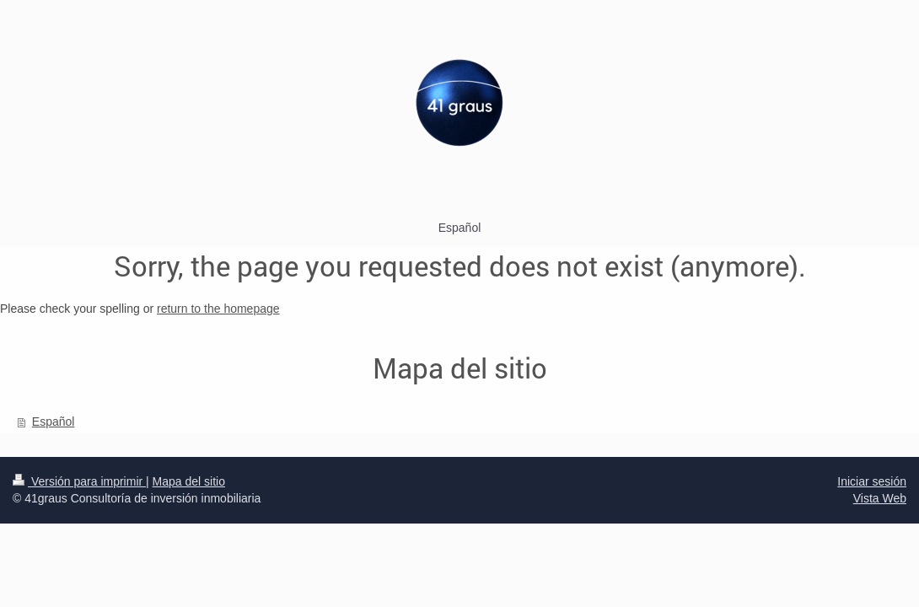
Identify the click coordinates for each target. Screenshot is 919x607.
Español (53, 421)
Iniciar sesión (871, 481)
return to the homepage (218, 308)
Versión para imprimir (79, 481)
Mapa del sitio (189, 481)
